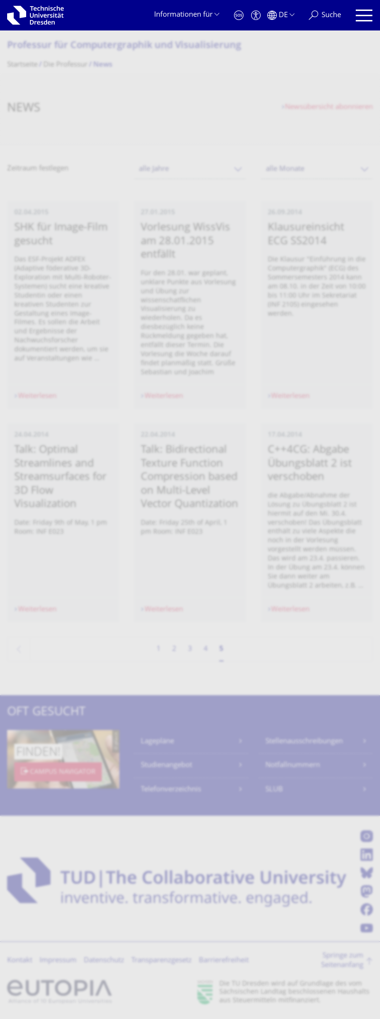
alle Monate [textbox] (285, 169)
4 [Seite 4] (206, 649)
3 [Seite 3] (190, 649)
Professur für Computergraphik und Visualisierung (124, 45)
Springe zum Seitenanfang (342, 960)
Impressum (58, 960)
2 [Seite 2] (174, 649)
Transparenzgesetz (161, 960)
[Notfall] (239, 15)
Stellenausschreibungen (304, 741)
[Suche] (325, 15)
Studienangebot (166, 765)
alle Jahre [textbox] (154, 169)
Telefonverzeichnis (171, 789)
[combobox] (190, 169)
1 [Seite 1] (158, 649)
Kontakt (19, 960)
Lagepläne (157, 741)
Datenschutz (104, 960)
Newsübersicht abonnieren (329, 107)
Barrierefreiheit (224, 960)
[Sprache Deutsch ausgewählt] (280, 15)
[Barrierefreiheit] (256, 15)
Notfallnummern (292, 765)
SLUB (274, 789)
